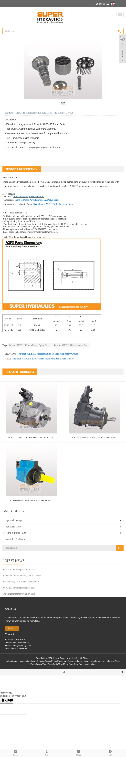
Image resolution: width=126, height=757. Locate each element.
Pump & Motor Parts (15, 533)
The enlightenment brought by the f (18, 594)
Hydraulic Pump (24, 204)
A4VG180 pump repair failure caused (19, 569)
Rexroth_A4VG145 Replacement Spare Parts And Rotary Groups (43, 358)
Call (47, 752)
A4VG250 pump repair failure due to (19, 588)
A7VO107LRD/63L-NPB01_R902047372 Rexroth (93, 437)
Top (110, 752)
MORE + (12, 628)
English (116, 3)
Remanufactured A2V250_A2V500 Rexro (21, 575)
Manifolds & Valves (15, 539)
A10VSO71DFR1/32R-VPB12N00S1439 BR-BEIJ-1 (30, 437)
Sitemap (86, 658)
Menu (78, 752)
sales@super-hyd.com (22, 645)
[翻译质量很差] (9, 701)
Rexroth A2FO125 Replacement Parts (71, 345)
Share (16, 752)
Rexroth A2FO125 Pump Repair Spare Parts (29, 345)
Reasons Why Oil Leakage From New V (21, 581)
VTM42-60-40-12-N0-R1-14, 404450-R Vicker (30, 500)
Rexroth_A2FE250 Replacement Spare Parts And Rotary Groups (48, 354)
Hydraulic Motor (13, 526)
